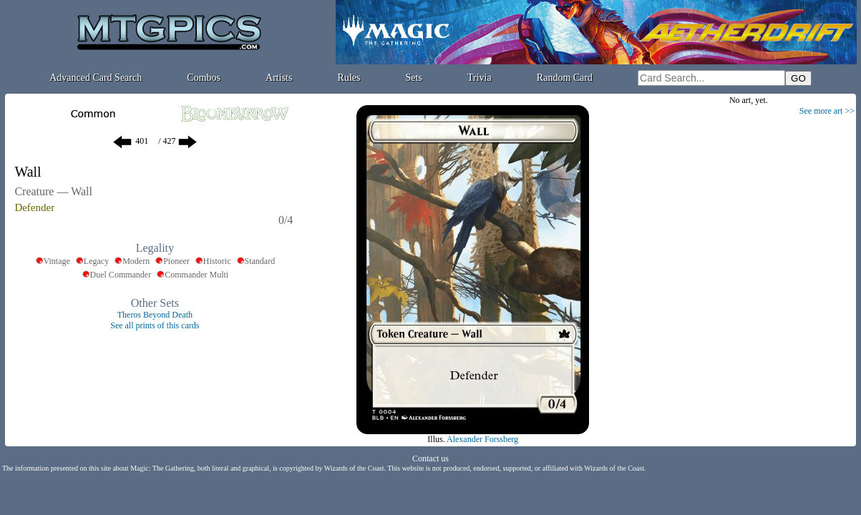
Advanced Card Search (95, 77)
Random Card (565, 77)
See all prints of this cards (154, 325)
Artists (279, 77)
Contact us (430, 458)
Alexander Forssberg (482, 439)
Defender (34, 207)
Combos (203, 77)
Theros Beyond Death (155, 315)
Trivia (479, 77)
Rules (349, 77)
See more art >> (827, 111)
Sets (414, 77)
